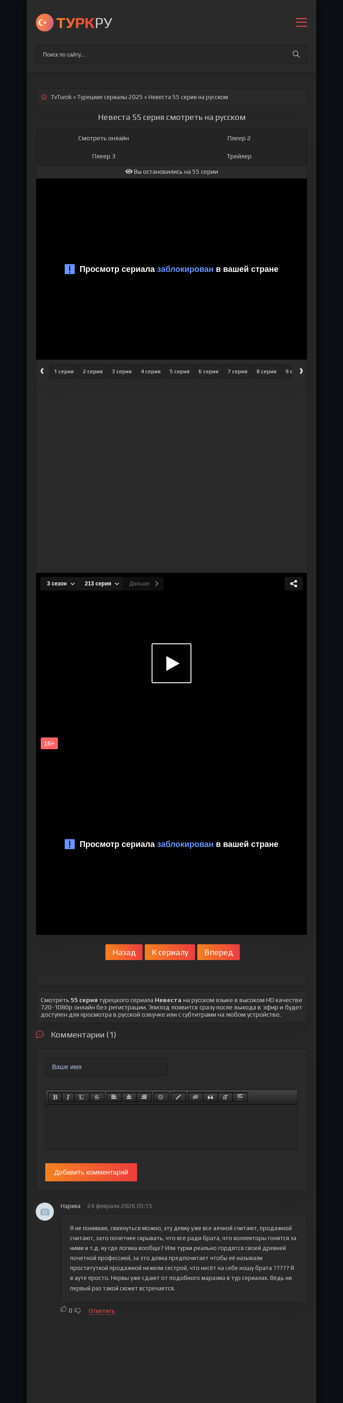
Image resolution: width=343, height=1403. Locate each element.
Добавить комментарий (91, 1172)
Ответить (102, 1311)
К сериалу (170, 952)
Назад (124, 952)
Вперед (218, 952)
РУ (84, 22)
